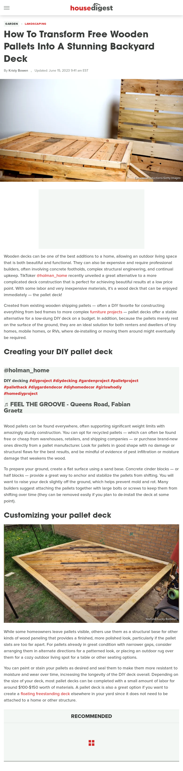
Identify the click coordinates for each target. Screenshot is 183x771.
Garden (11, 24)
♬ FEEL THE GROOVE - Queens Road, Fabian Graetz (67, 407)
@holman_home (52, 275)
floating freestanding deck (45, 694)
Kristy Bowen (18, 70)
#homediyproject (20, 393)
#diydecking (65, 381)
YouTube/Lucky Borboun (161, 619)
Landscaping (35, 24)
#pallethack (15, 387)
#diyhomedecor (79, 387)
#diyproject (40, 381)
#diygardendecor (45, 387)
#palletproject (124, 381)
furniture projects (106, 312)
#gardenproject (94, 381)
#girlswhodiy (109, 387)
